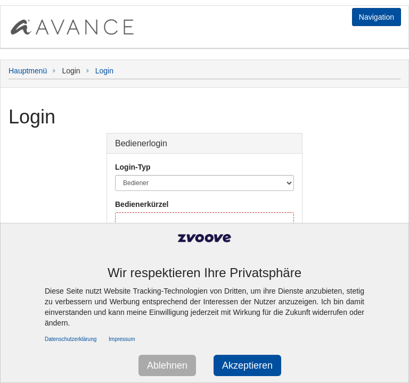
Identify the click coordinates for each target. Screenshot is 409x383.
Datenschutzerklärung (70, 339)
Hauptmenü (28, 70)
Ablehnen (167, 365)
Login (104, 70)
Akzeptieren (247, 365)
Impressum (122, 339)
